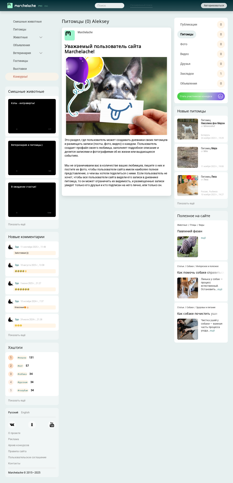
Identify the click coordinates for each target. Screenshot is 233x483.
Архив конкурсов (19, 445)
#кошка (22, 357)
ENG (46, 6)
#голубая (23, 390)
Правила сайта (18, 451)
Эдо (18, 246)
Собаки (188, 268)
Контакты (15, 463)
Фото (182, 44)
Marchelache (89, 32)
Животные (21, 37)
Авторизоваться (214, 5)
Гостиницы (21, 61)
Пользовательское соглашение (28, 457)
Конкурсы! (21, 76)
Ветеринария (23, 53)
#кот (20, 365)
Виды (200, 226)
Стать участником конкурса (194, 96)
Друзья (184, 64)
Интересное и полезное (206, 268)
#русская (23, 382)
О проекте (15, 433)
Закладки (185, 73)
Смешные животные (28, 21)
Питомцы (20, 29)
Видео (183, 54)
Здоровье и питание (204, 310)
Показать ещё (17, 224)
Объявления (22, 45)
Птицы (191, 226)
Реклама (14, 439)
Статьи (179, 268)
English (26, 412)
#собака (22, 374)
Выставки (20, 68)
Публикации (187, 24)
